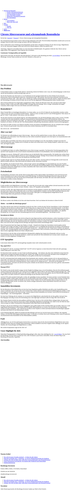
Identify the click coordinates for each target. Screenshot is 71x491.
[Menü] (7, 30)
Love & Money (56, 55)
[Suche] (5, 29)
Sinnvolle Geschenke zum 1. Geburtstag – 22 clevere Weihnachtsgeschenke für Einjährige (26, 458)
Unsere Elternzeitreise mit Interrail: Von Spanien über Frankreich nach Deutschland (25, 461)
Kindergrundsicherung (9, 462)
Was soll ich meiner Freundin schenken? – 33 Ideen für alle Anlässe (21, 457)
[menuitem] (37, 14)
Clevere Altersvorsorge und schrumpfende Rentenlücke (30, 34)
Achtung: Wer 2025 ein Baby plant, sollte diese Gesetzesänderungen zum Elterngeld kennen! (27, 460)
